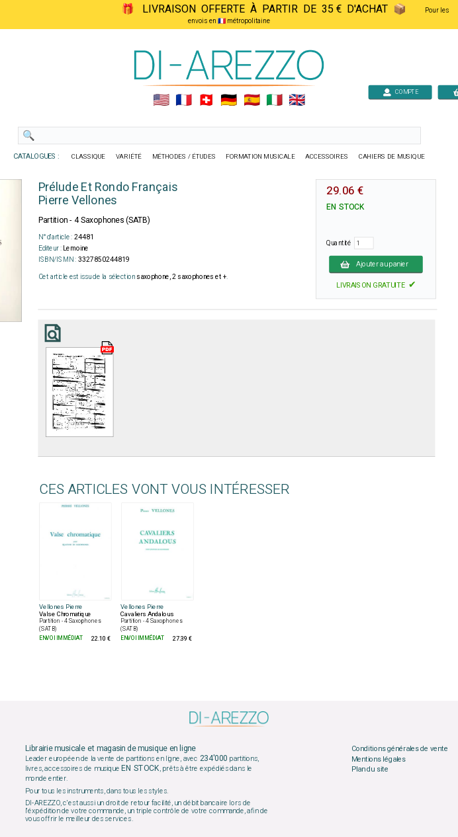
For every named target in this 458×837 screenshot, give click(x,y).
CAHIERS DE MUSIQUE (392, 156)
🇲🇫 (183, 100)
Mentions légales (378, 759)
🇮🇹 (274, 100)
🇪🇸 (252, 100)
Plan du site (370, 769)
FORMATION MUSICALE (260, 156)
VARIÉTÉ (129, 156)
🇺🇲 (161, 100)
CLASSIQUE (88, 156)
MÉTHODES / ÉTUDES (184, 156)
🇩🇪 (228, 100)
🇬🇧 (297, 100)
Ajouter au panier (376, 264)
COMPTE (400, 91)
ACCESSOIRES (326, 156)
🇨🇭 (206, 100)
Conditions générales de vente (399, 749)
